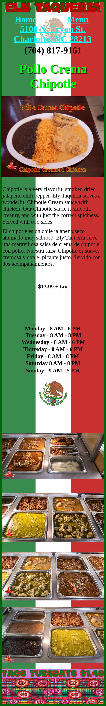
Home (26, 19)
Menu (78, 19)
